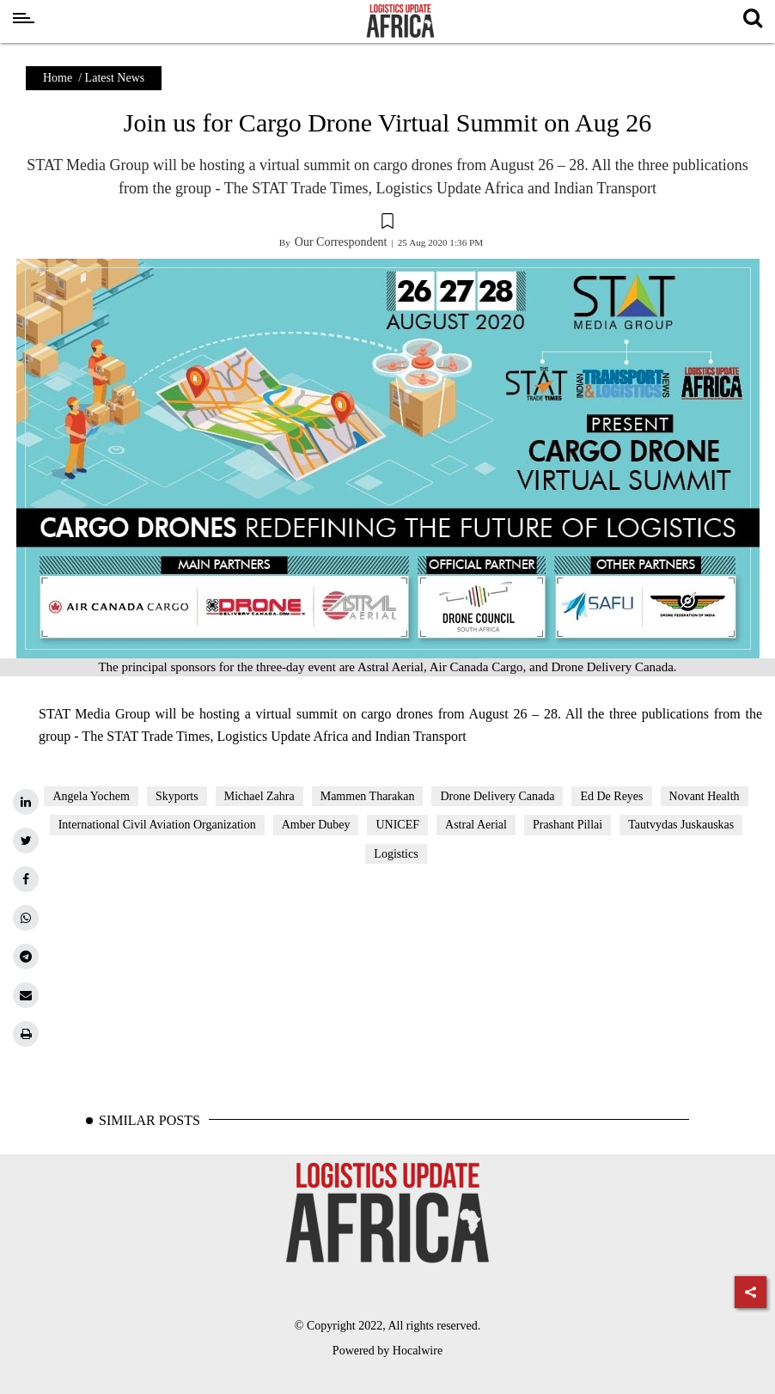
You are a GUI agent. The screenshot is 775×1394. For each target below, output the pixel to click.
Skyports (177, 796)
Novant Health (704, 796)
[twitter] (26, 840)
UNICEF (397, 824)
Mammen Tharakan (367, 796)
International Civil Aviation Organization (157, 824)
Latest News (115, 77)
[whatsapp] (26, 918)
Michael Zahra (259, 796)
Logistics (396, 853)
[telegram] (26, 956)
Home (57, 77)
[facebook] (26, 879)
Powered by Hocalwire (387, 1350)
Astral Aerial (476, 824)
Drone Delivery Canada (497, 796)
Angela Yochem (90, 796)
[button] (387, 223)
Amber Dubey (316, 824)
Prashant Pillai (567, 824)
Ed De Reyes (611, 796)
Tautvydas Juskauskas (681, 824)
